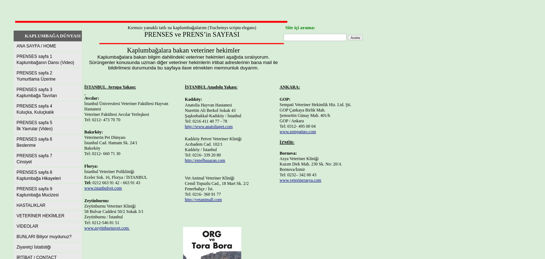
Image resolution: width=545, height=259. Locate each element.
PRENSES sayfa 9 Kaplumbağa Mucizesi (38, 191)
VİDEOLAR (27, 226)
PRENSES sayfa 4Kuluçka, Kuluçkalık (35, 109)
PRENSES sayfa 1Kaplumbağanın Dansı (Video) (45, 59)
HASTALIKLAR (31, 205)
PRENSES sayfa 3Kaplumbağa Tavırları (37, 92)
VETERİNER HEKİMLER (40, 215)
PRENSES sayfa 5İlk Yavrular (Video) (35, 125)
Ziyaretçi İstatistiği (34, 247)
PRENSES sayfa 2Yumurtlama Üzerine (36, 76)
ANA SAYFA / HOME (36, 46)
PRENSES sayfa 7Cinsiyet (34, 158)
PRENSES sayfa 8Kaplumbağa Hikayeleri (39, 175)
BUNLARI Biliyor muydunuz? (44, 236)
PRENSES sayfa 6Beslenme (34, 142)
